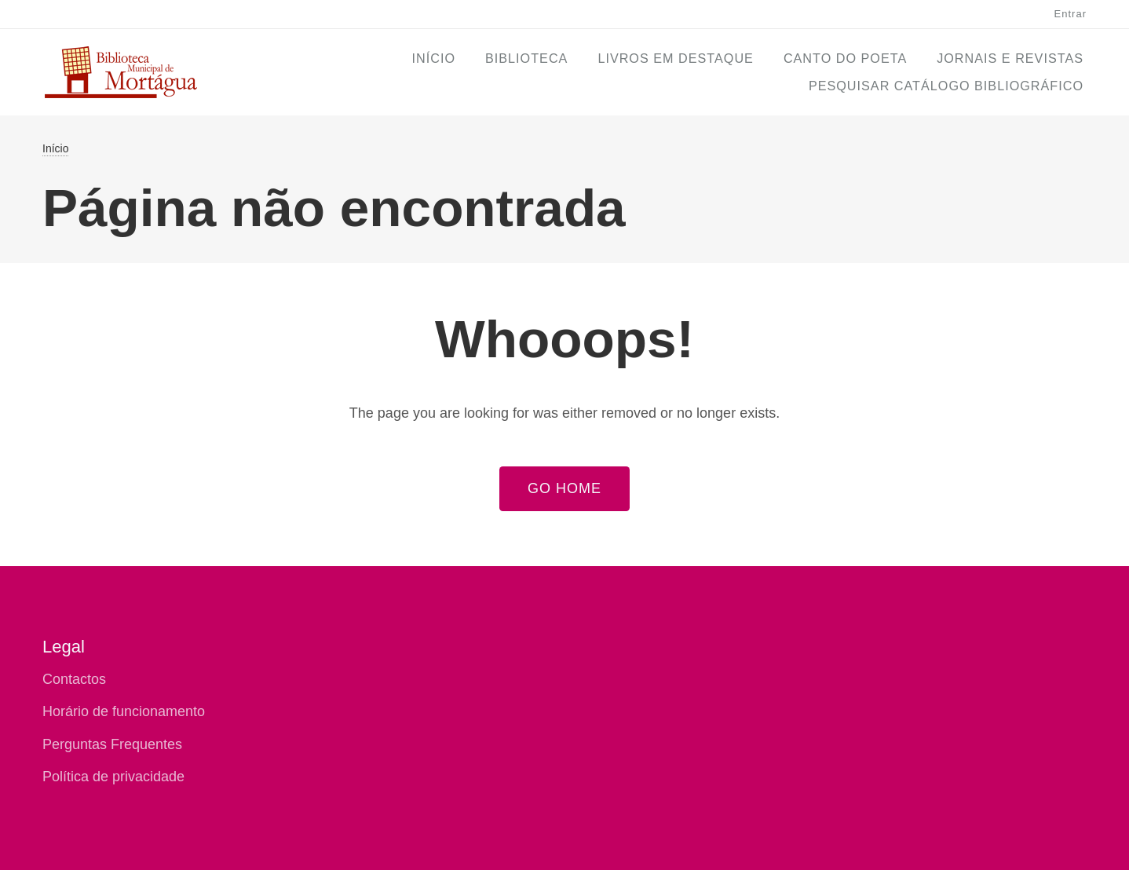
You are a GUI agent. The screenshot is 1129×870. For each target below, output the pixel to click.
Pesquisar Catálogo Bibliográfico (946, 86)
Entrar (1070, 14)
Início (433, 58)
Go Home (564, 488)
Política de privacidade (113, 776)
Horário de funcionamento (123, 711)
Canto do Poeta (845, 58)
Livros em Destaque (675, 58)
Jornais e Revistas (1010, 58)
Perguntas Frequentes (112, 744)
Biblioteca (526, 58)
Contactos (74, 679)
